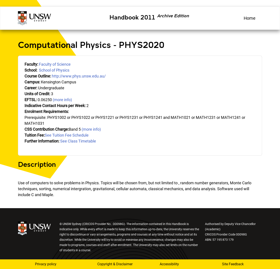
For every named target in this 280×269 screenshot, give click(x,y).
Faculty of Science (55, 64)
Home (250, 18)
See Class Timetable (78, 141)
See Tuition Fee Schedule (67, 135)
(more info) (62, 99)
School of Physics (54, 70)
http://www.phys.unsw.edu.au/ (79, 76)
